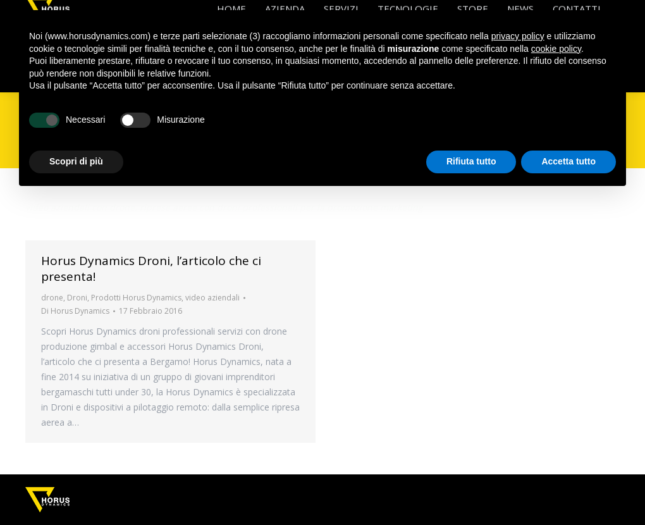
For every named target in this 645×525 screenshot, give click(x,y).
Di (75, 311)
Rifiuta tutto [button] (471, 161)
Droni (77, 297)
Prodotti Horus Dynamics (136, 297)
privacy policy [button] (517, 36)
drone (52, 297)
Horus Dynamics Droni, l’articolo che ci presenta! (151, 268)
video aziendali (212, 297)
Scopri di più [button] (76, 161)
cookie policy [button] (556, 49)
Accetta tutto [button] (568, 161)
